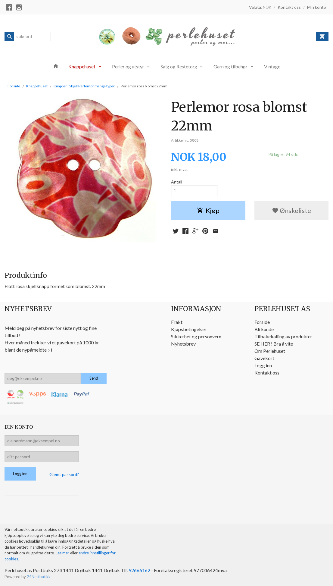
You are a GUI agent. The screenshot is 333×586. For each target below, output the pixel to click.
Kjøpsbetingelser (189, 329)
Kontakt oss (266, 372)
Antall (176, 181)
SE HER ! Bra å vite (273, 343)
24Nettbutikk (39, 576)
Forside (14, 86)
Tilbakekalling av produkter (283, 336)
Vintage (272, 66)
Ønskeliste (291, 210)
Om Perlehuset (269, 351)
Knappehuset (81, 66)
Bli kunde (264, 329)
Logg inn (263, 365)
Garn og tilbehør (230, 66)
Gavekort (264, 358)
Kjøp (208, 210)
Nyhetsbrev (183, 343)
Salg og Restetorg (178, 66)
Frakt (176, 322)
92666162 (139, 570)
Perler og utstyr (128, 66)
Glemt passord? (64, 474)
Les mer (63, 552)
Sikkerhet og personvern (196, 336)
